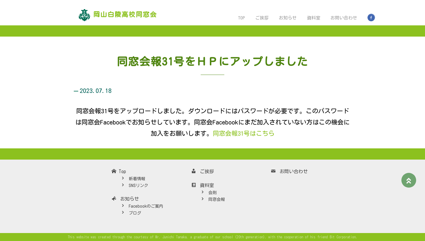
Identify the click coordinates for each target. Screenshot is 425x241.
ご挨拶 (262, 18)
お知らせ (288, 18)
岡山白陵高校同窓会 (125, 14)
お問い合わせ (344, 18)
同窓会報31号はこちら (243, 133)
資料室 (313, 18)
